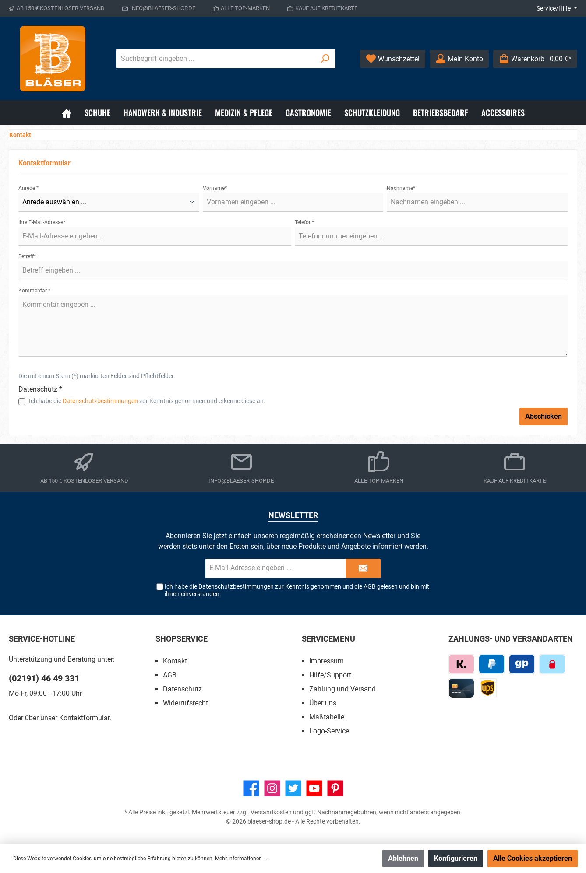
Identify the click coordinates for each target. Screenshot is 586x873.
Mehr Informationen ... (241, 858)
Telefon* (304, 222)
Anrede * (28, 188)
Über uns (322, 703)
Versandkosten (271, 812)
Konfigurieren (455, 858)
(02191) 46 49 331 (44, 678)
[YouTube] (314, 788)
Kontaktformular (84, 718)
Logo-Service (329, 731)
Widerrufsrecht (185, 703)
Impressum (326, 661)
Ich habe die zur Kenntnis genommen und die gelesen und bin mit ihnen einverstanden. (297, 590)
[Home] (66, 112)
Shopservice (181, 638)
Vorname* (215, 188)
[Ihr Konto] (459, 59)
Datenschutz (182, 689)
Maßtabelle (326, 717)
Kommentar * (34, 290)
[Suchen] (325, 58)
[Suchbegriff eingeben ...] (215, 58)
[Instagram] (272, 788)
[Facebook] (251, 788)
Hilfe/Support (330, 675)
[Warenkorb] (535, 59)
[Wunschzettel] (392, 59)
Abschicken (543, 416)
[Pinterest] (335, 788)
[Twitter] (293, 788)
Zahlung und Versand (342, 689)
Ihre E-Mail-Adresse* (41, 222)
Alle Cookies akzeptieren (532, 858)
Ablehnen (403, 858)
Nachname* (401, 188)
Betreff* (27, 256)
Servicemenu (328, 638)
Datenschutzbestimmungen (100, 400)
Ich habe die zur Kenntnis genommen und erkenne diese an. (147, 400)
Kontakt (175, 661)
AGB (370, 586)
